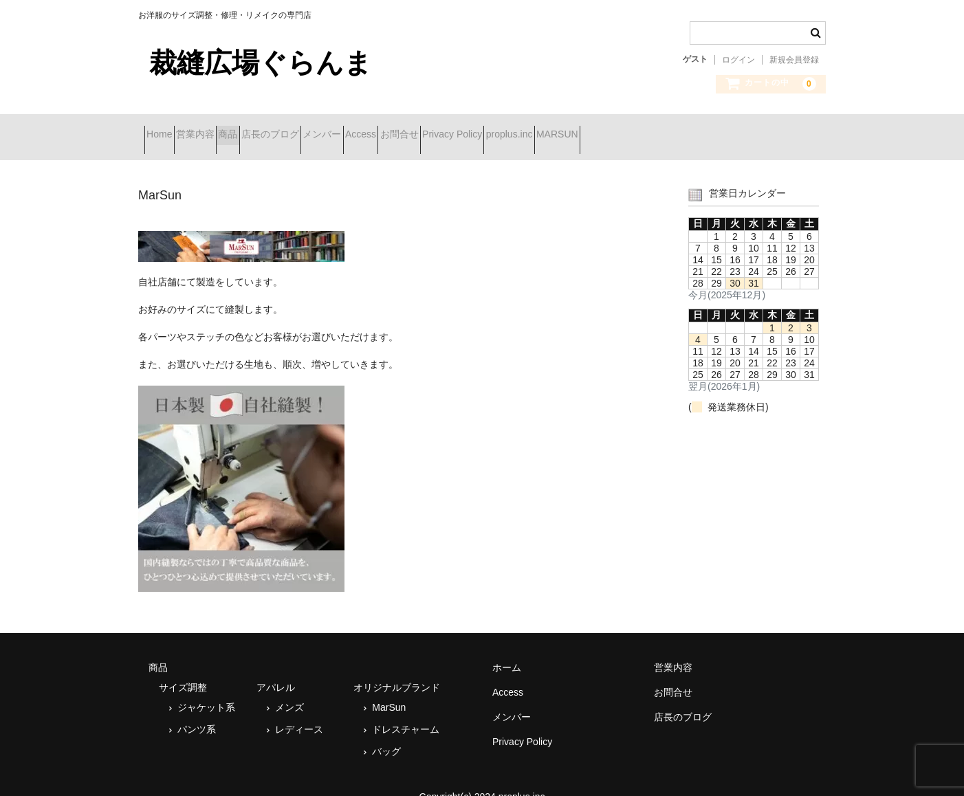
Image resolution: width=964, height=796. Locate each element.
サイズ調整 (183, 669)
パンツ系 (196, 711)
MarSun (389, 689)
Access (488, 128)
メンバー (425, 128)
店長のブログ (349, 128)
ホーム (506, 649)
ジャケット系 (206, 689)
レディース (299, 711)
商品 (282, 128)
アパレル (275, 669)
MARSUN (783, 128)
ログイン (738, 60)
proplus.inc (710, 128)
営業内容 (225, 128)
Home (165, 128)
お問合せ (551, 128)
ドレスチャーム (405, 711)
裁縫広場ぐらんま (260, 62)
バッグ (386, 733)
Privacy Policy (629, 128)
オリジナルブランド (396, 669)
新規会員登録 (794, 60)
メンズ (289, 689)
